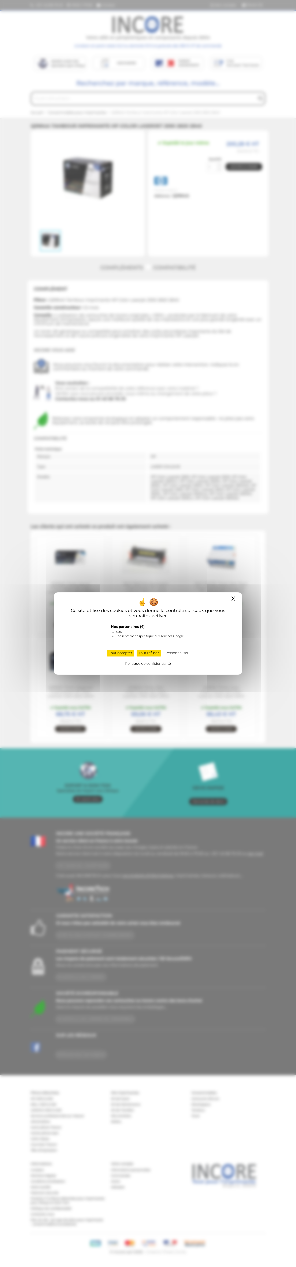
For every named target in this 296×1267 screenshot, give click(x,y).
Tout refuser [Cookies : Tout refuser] (149, 653)
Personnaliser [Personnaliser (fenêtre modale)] (177, 653)
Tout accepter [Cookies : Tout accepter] (120, 653)
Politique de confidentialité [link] (148, 664)
